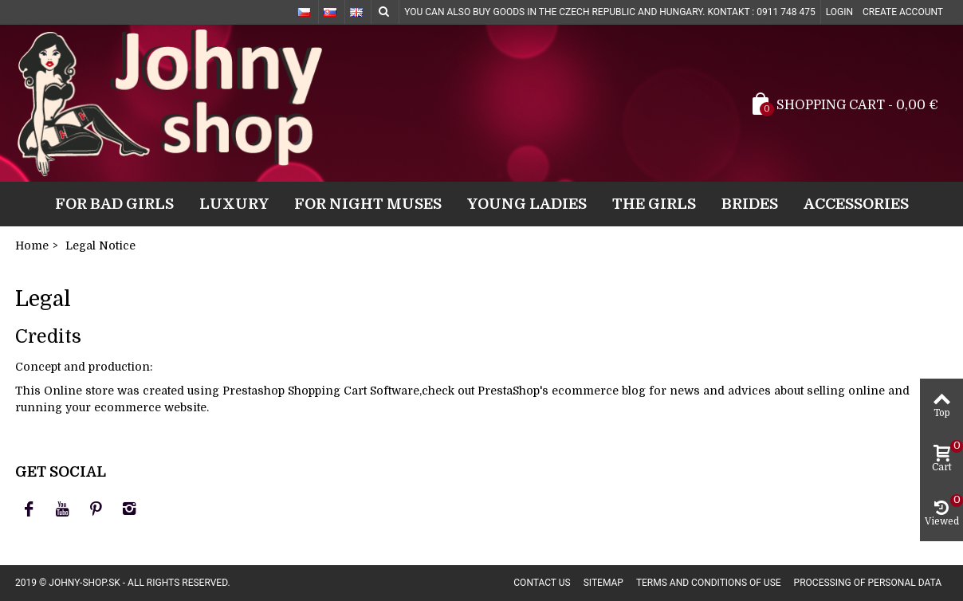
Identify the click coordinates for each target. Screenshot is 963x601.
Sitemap (603, 582)
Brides (749, 203)
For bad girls (114, 203)
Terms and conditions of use (708, 582)
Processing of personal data (867, 582)
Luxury (234, 203)
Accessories (856, 203)
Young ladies (527, 203)
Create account (903, 12)
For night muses (368, 203)
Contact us (541, 582)
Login (839, 12)
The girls (654, 203)
